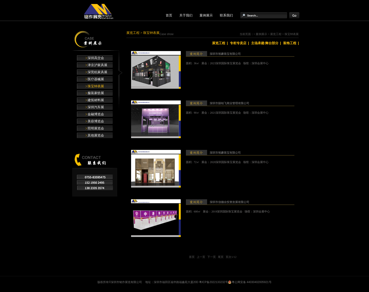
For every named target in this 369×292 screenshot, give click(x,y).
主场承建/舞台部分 (264, 43)
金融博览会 (96, 114)
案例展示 (206, 15)
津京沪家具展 (97, 65)
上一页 (201, 257)
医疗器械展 (96, 79)
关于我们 (186, 15)
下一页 (211, 257)
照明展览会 (96, 128)
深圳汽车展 (96, 107)
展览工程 (133, 33)
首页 (169, 15)
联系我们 (226, 15)
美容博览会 (96, 121)
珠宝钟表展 (96, 86)
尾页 (221, 257)
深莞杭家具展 (97, 72)
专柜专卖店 (238, 43)
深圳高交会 (96, 58)
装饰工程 (289, 43)
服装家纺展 (96, 93)
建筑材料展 (96, 100)
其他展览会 (96, 135)
